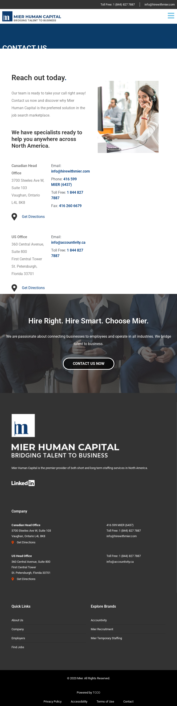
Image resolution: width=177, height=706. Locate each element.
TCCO (96, 692)
